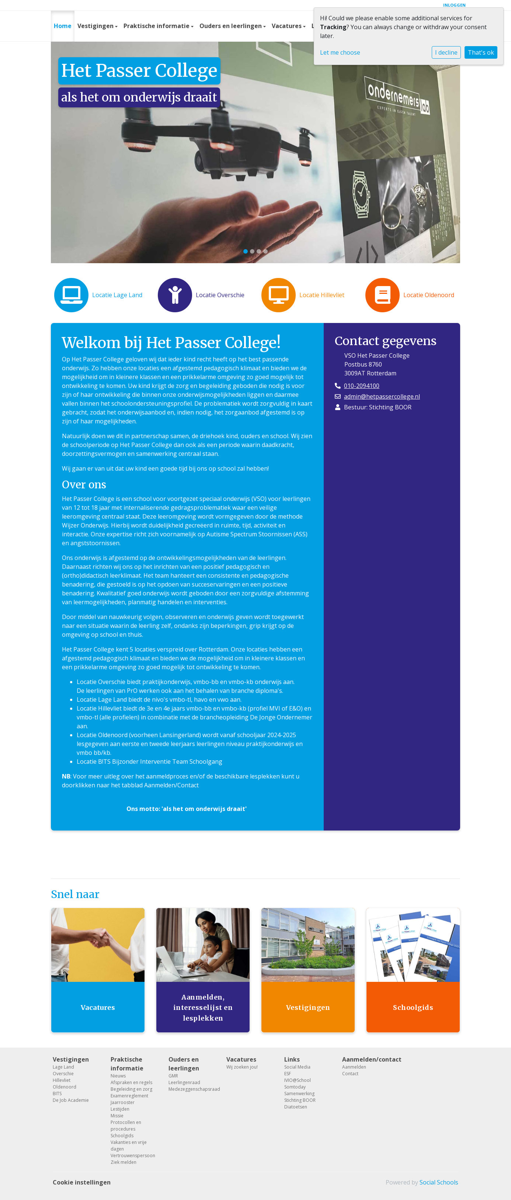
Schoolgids (122, 1135)
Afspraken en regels (131, 1082)
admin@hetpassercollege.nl (382, 396)
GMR (173, 1076)
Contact (350, 1073)
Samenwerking (299, 1093)
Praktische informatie (157, 26)
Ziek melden (123, 1162)
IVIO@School (297, 1080)
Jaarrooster (123, 1102)
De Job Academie (71, 1100)
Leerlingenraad (184, 1082)
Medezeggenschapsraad (191, 1089)
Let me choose (340, 52)
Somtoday (295, 1087)
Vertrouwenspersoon (133, 1155)
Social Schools (439, 1182)
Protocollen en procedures (126, 1125)
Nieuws (118, 1076)
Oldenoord (64, 1087)
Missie (117, 1116)
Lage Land (63, 1067)
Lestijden (120, 1109)
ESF (287, 1073)
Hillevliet (61, 1080)
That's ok (481, 52)
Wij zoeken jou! (242, 1067)
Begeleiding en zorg (131, 1089)
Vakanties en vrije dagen (129, 1145)
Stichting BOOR (300, 1100)
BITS (57, 1093)
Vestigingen (96, 26)
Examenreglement (129, 1096)
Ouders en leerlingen (231, 26)
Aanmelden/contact (365, 1059)
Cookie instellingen (82, 1182)
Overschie (63, 1073)
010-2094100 (361, 386)
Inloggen (454, 5)
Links (292, 1059)
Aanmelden (354, 1067)
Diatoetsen (295, 1107)
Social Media (297, 1067)
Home (63, 26)
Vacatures (287, 26)
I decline (446, 52)
